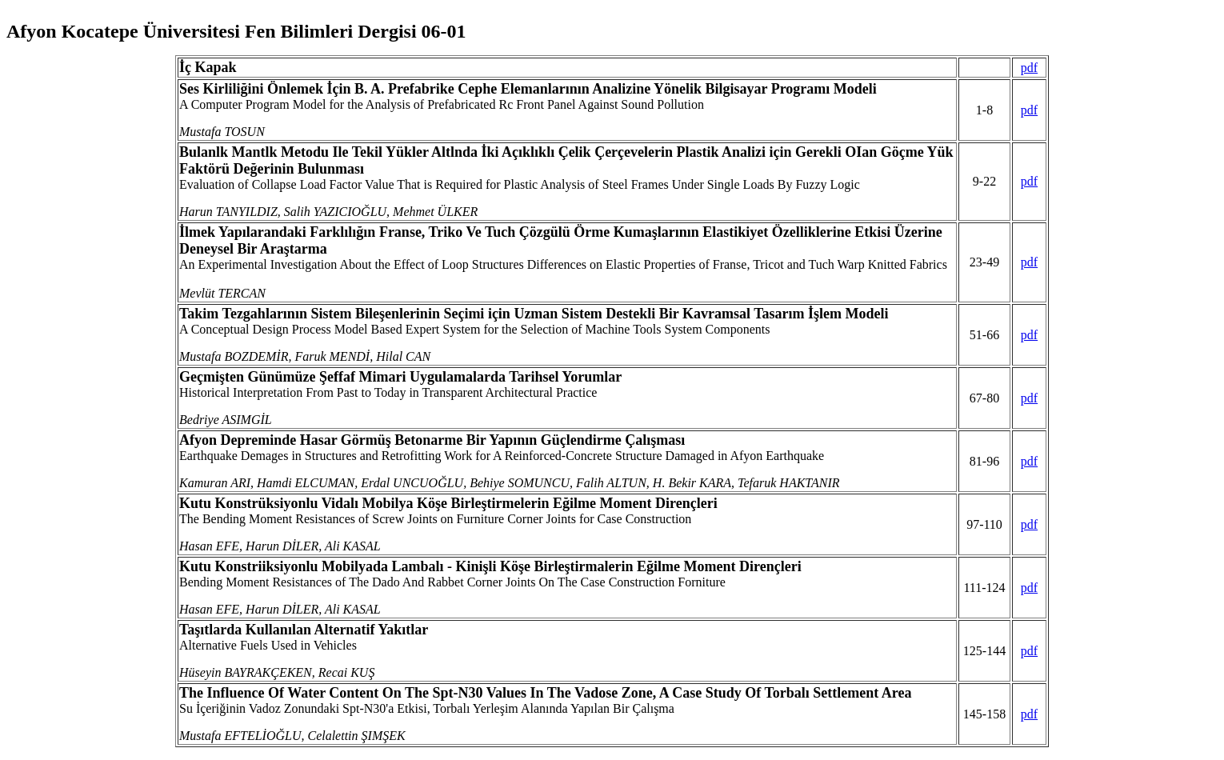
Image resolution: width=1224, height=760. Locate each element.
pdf (1029, 67)
